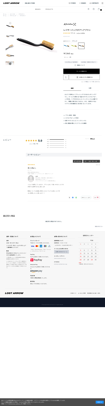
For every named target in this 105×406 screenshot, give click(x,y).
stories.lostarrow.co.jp (60, 264)
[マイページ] (93, 10)
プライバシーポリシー (15, 404)
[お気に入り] (87, 10)
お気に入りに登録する (86, 77)
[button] (102, 3)
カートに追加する (81, 71)
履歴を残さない (99, 228)
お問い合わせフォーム (61, 252)
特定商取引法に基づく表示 (93, 293)
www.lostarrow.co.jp (60, 258)
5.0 (40, 142)
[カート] (99, 10)
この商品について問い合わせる (91, 81)
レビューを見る (81, 33)
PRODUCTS (49, 9)
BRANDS (37, 9)
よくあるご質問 (82, 293)
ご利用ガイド (73, 293)
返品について (79, 65)
